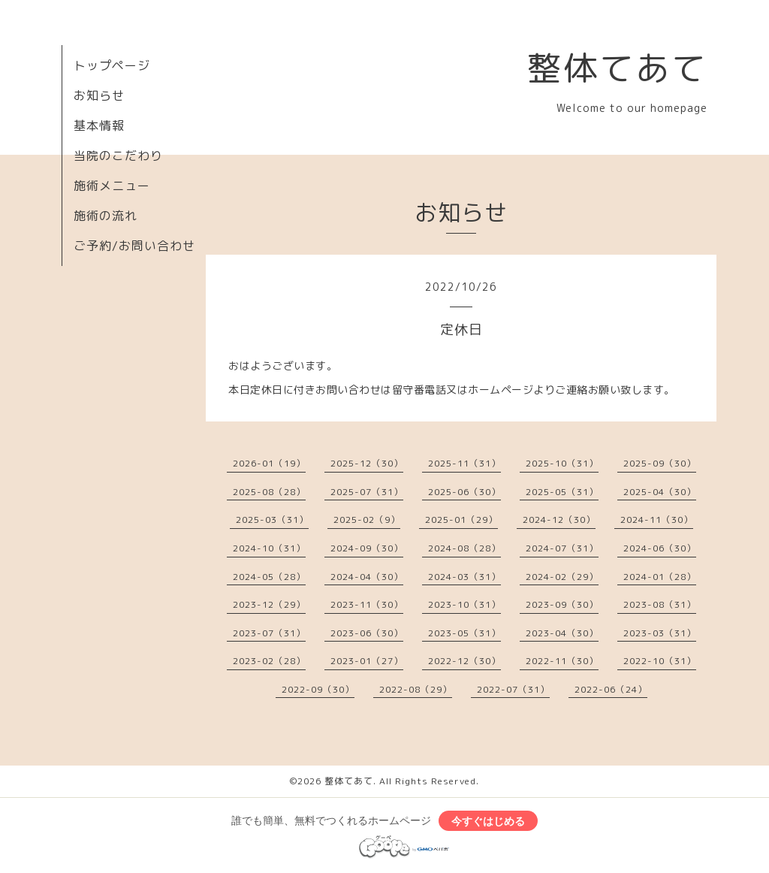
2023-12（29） (269, 604)
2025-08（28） (269, 491)
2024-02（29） (562, 576)
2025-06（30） (464, 491)
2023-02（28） (269, 660)
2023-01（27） (366, 660)
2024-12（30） (559, 519)
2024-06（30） (659, 548)
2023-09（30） (562, 604)
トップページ (112, 65)
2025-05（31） (562, 491)
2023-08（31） (659, 604)
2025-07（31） (366, 491)
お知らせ (99, 95)
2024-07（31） (562, 548)
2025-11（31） (464, 463)
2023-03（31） (659, 633)
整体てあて (617, 67)
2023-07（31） (269, 633)
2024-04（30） (366, 576)
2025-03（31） (272, 519)
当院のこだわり (118, 155)
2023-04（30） (562, 633)
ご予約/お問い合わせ (134, 245)
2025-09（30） (659, 463)
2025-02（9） (366, 519)
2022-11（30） (562, 660)
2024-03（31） (464, 576)
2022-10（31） (659, 660)
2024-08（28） (464, 548)
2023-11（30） (366, 604)
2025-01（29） (461, 519)
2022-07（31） (513, 689)
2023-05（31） (464, 633)
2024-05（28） (269, 576)
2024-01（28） (659, 576)
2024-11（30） (656, 519)
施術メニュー (112, 185)
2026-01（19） (269, 463)
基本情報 (99, 125)
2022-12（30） (464, 660)
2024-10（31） (269, 548)
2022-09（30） (318, 689)
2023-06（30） (366, 633)
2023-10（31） (464, 604)
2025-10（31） (562, 463)
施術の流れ (105, 215)
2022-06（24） (610, 689)
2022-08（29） (415, 689)
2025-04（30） (659, 491)
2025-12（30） (366, 463)
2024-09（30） (366, 548)
